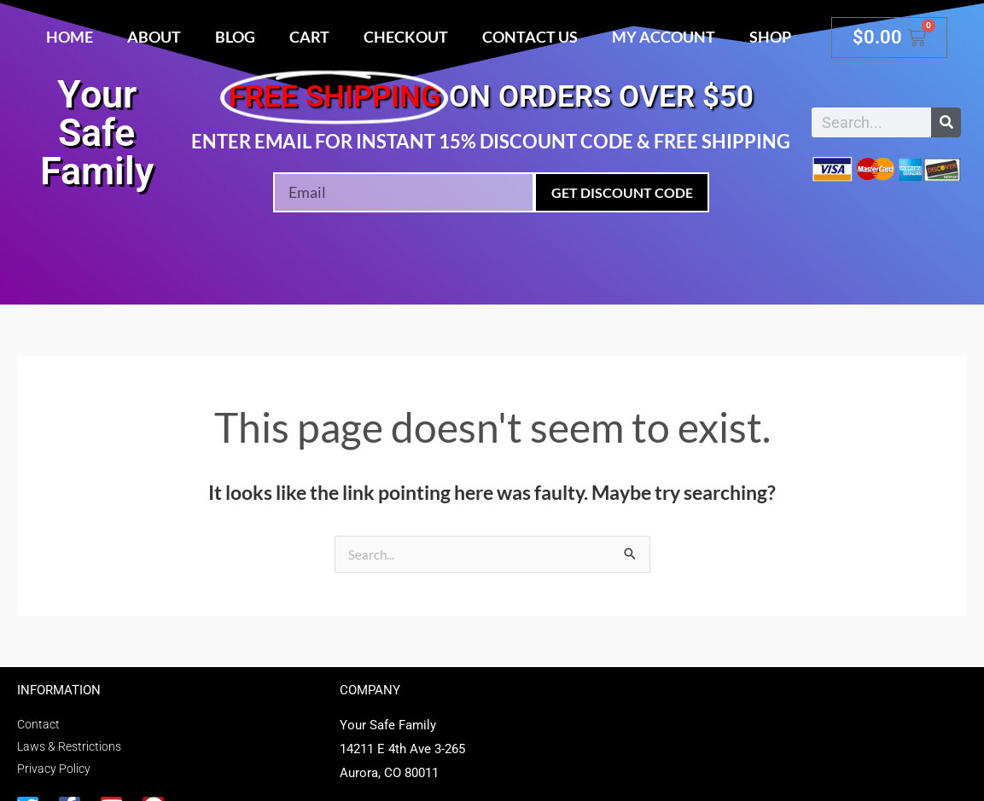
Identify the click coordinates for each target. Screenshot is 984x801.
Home (69, 36)
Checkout (406, 36)
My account (663, 36)
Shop (770, 36)
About (154, 36)
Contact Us (530, 36)
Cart (309, 36)
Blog (235, 36)
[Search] (946, 122)
